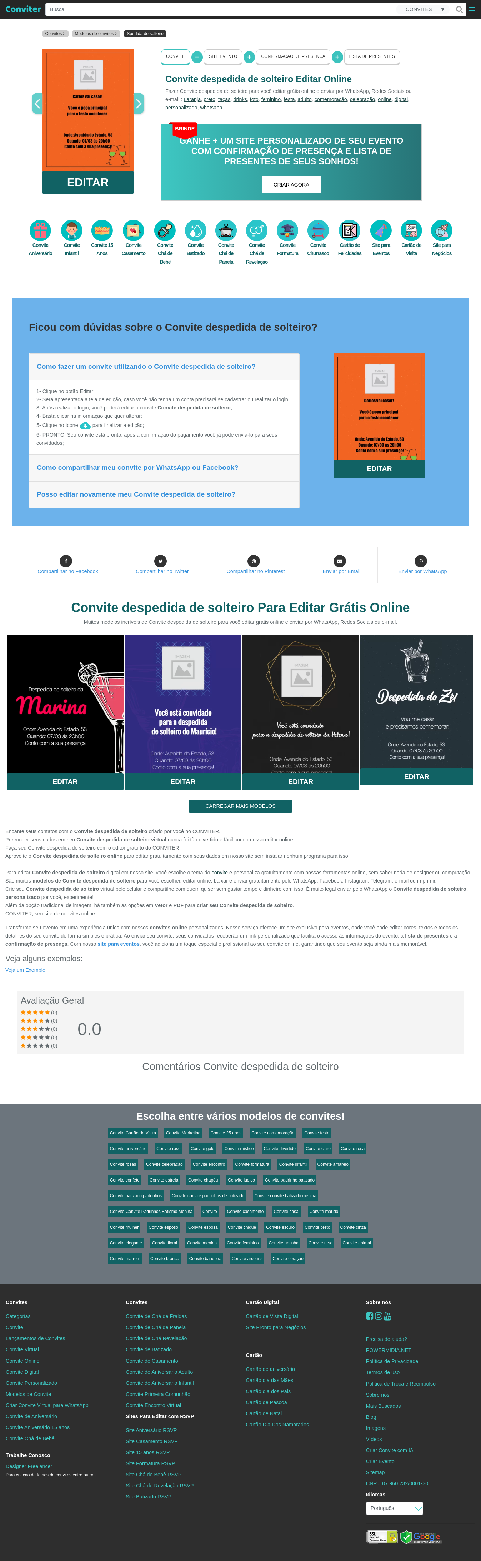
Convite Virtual (22, 1349)
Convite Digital (22, 1371)
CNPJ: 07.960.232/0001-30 (397, 1483)
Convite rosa (353, 1148)
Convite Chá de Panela (226, 245)
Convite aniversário (128, 1148)
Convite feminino (243, 1243)
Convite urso (320, 1243)
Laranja (192, 99)
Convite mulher (124, 1227)
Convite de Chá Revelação (156, 1338)
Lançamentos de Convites (35, 1338)
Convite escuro (280, 1227)
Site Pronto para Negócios (276, 1327)
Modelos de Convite (28, 1394)
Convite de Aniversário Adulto (159, 1371)
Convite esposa (203, 1227)
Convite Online (22, 1360)
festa (289, 99)
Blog (371, 1417)
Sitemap (375, 1472)
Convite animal (356, 1243)
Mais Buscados (383, 1405)
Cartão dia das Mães (270, 1380)
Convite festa (316, 1132)
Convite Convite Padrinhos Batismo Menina (151, 1211)
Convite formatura (252, 1164)
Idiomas (375, 1494)
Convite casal (287, 1211)
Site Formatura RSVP (150, 1463)
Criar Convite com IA (390, 1450)
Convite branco (164, 1258)
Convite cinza (353, 1227)
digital (401, 99)
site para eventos (118, 944)
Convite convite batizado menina (285, 1195)
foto (254, 99)
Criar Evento (380, 1461)
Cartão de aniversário (270, 1369)
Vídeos (374, 1439)
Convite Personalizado (31, 1383)
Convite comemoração (272, 1132)
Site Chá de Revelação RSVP (160, 1485)
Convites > (55, 33)
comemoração (331, 99)
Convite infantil (293, 1164)
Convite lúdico (241, 1180)
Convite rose (168, 1148)
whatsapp (211, 107)
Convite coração (288, 1258)
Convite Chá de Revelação (256, 245)
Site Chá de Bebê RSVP (153, 1474)
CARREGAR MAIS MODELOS (240, 806)
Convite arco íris (246, 1258)
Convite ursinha (284, 1243)
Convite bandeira (205, 1258)
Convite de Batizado (149, 1349)
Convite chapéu (203, 1180)
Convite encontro (209, 1164)
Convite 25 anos (226, 1132)
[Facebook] (370, 1316)
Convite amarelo (333, 1164)
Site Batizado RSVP (148, 1497)
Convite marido (324, 1211)
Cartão (254, 1355)
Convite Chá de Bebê (165, 245)
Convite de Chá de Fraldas (156, 1316)
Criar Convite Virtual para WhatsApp (47, 1405)
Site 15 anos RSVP (148, 1452)
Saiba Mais (65, 701)
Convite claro (318, 1148)
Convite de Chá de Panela (156, 1327)
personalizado (181, 107)
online (384, 99)
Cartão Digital (263, 1302)
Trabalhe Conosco (28, 1455)
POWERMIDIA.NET (388, 1350)
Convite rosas (123, 1164)
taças (224, 99)
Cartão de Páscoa (266, 1402)
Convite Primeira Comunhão (158, 1394)
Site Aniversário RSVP (151, 1430)
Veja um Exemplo (25, 970)
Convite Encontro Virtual (153, 1405)
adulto (304, 99)
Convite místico (239, 1148)
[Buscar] (459, 9)
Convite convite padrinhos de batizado (208, 1195)
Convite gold (203, 1148)
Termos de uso (383, 1372)
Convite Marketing (183, 1132)
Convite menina (202, 1243)
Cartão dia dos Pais (268, 1391)
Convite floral (164, 1243)
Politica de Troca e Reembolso (401, 1383)
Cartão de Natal (264, 1413)
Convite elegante (126, 1243)
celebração (362, 99)
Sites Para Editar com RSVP (160, 1416)
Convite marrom (125, 1258)
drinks (240, 99)
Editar (64, 781)
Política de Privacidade (392, 1361)
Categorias (18, 1316)
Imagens (376, 1428)
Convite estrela (164, 1180)
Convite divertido (279, 1148)
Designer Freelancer (50, 1470)
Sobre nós (378, 1302)
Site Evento (223, 56)
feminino (271, 99)
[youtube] (387, 1316)
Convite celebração (164, 1164)
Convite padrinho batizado (290, 1180)
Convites (16, 1302)
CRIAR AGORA (291, 185)
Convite (175, 56)
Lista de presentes (372, 56)
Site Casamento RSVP (152, 1441)
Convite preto (317, 1227)
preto (209, 99)
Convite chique (242, 1227)
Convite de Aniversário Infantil (160, 1383)
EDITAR (88, 182)
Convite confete (125, 1180)
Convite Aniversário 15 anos (38, 1427)
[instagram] (378, 1316)
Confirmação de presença (293, 56)
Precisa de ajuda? (386, 1339)
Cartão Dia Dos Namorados (277, 1424)
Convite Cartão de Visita (133, 1132)
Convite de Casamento (152, 1360)
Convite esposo (163, 1227)
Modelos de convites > (96, 33)
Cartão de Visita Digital (272, 1316)
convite (220, 872)
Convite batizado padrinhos (136, 1195)
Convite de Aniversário (31, 1416)
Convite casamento (245, 1211)
